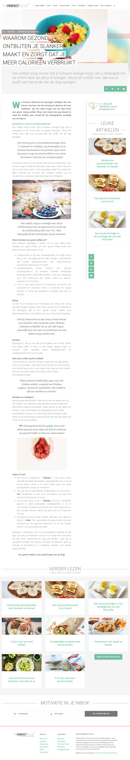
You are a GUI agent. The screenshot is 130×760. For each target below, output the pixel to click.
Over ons (43, 739)
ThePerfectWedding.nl (102, 753)
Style (74, 5)
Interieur (61, 739)
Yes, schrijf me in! (101, 714)
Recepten (11, 32)
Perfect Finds (93, 5)
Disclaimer (44, 752)
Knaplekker (39, 5)
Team (42, 749)
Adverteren (44, 744)
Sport (55, 5)
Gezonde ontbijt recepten (28, 32)
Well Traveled (106, 5)
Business (81, 5)
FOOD (48, 5)
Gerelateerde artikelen (108, 657)
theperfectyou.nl (16, 4)
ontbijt (49, 425)
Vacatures (44, 747)
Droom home (65, 5)
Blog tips (61, 747)
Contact (43, 741)
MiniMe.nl (114, 753)
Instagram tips (64, 749)
